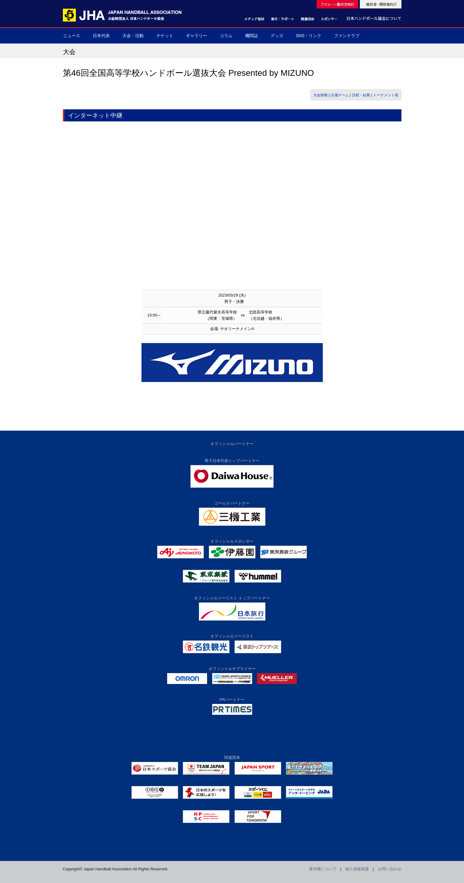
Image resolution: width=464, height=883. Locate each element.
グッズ (277, 35)
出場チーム (340, 95)
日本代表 (101, 35)
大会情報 (320, 95)
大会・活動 (133, 35)
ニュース (71, 35)
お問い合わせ (389, 869)
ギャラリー (196, 35)
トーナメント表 (385, 95)
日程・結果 (361, 95)
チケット (164, 35)
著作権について (322, 869)
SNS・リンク (309, 35)
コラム (226, 35)
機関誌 (251, 35)
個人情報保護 (357, 869)
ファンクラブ (346, 35)
